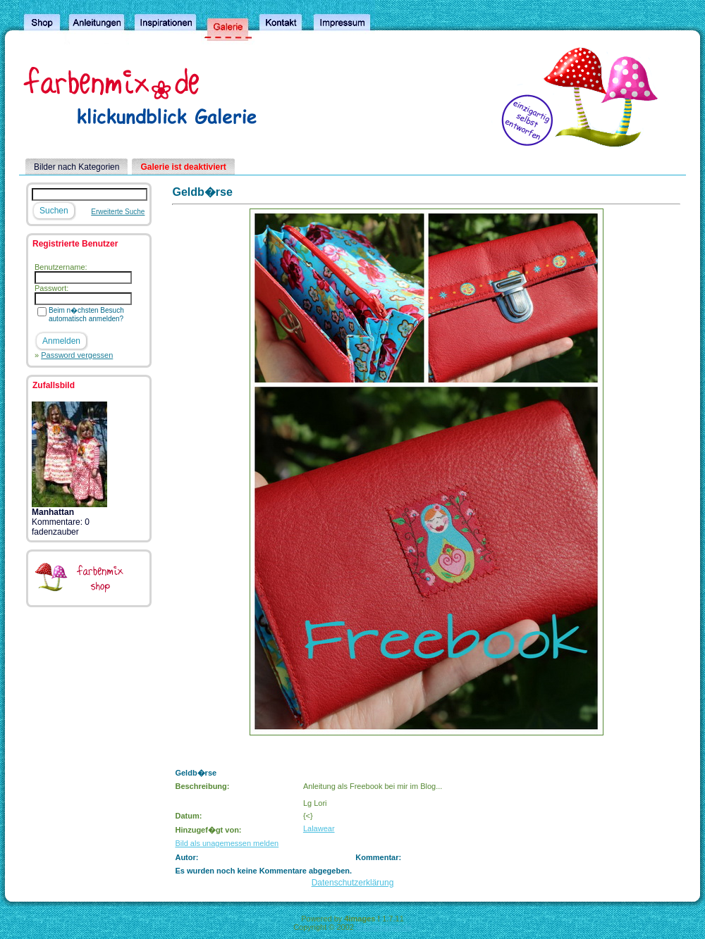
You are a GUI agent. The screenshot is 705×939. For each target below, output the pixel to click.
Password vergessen (77, 355)
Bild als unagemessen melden (226, 843)
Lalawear (319, 828)
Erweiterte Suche (118, 212)
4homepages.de (384, 927)
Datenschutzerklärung (353, 883)
